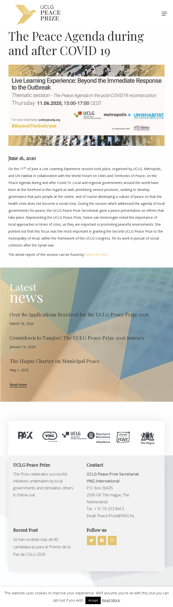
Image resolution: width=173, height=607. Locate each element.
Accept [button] (93, 600)
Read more (18, 385)
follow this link (96, 254)
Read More (111, 600)
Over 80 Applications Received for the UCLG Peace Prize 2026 (79, 314)
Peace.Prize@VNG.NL (116, 515)
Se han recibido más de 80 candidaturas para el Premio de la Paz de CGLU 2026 (41, 547)
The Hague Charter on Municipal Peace (55, 360)
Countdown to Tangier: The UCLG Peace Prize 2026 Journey (77, 337)
